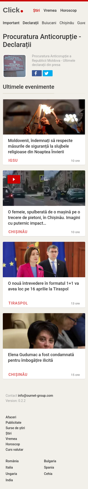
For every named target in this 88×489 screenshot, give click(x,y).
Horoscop (68, 10)
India (9, 480)
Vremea (50, 10)
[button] (37, 73)
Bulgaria (50, 461)
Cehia (48, 474)
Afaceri (11, 417)
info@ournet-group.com (35, 395)
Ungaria (11, 474)
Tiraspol (18, 303)
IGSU (13, 160)
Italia (9, 467)
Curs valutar (14, 449)
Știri (36, 10)
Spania (49, 467)
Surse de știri (15, 428)
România (12, 461)
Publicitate (13, 422)
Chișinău (67, 23)
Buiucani (49, 23)
